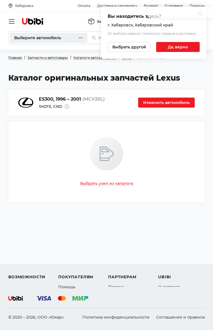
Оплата (84, 6)
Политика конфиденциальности (115, 317)
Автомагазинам (124, 253)
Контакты (168, 253)
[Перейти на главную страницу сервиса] (33, 21)
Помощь (197, 6)
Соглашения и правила (180, 317)
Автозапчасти (22, 243)
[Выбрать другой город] (129, 47)
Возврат (151, 6)
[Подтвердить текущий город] (178, 47)
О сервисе (174, 6)
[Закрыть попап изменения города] (199, 14)
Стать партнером (125, 273)
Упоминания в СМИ (178, 273)
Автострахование (26, 253)
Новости (167, 263)
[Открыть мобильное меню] (11, 21)
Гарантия (68, 273)
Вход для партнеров (129, 263)
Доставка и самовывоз (117, 6)
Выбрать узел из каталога (106, 183)
